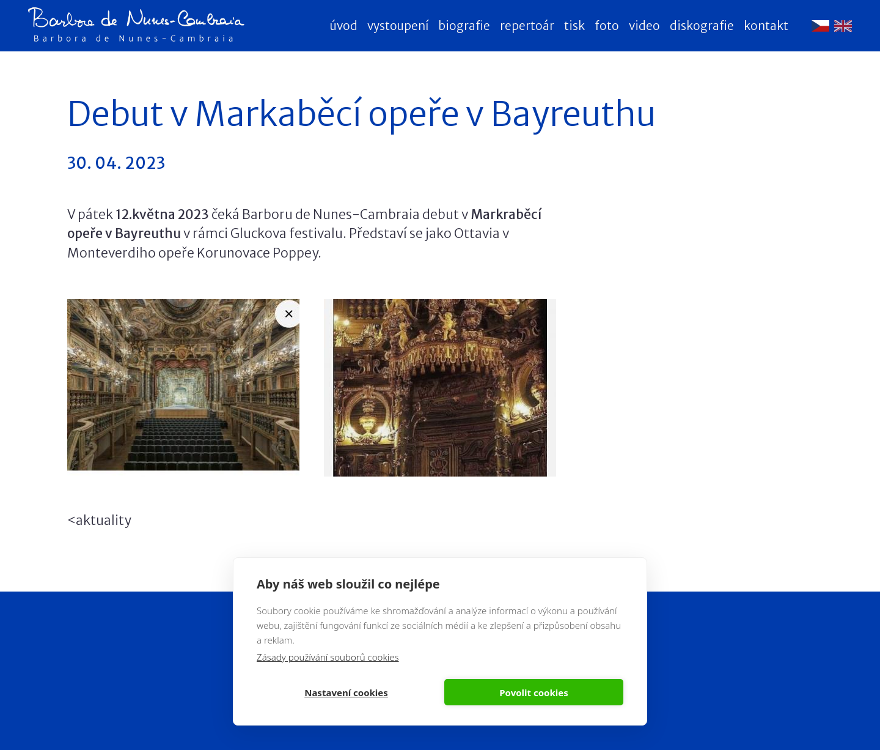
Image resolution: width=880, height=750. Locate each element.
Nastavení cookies (346, 692)
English (843, 26)
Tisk (574, 25)
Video (644, 25)
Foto (607, 25)
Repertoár (527, 25)
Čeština (820, 26)
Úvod (344, 25)
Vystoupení (397, 25)
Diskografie (702, 25)
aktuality (103, 520)
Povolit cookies (533, 692)
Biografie (464, 25)
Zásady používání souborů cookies (328, 657)
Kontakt (766, 25)
